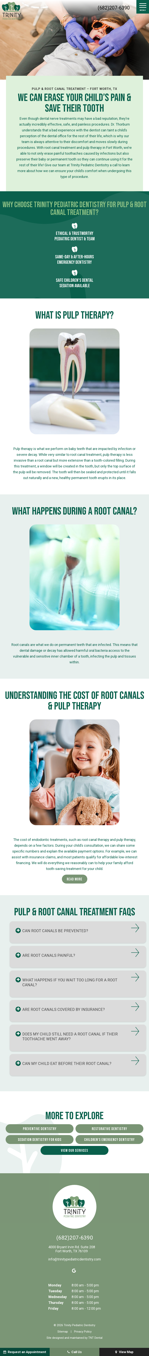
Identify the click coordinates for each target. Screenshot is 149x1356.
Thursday (55, 1303)
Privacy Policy (83, 1331)
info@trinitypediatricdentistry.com (74, 1259)
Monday (54, 1285)
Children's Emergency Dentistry (109, 1139)
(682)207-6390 (114, 8)
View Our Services (74, 1150)
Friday (53, 1308)
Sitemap (62, 1331)
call (115, 165)
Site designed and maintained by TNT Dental (74, 1338)
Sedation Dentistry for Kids (40, 1139)
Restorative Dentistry (109, 1129)
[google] (74, 1271)
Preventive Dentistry (39, 1129)
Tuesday (55, 1291)
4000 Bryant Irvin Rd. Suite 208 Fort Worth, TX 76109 (71, 1249)
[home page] (11, 11)
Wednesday (57, 1297)
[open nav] (142, 6)
